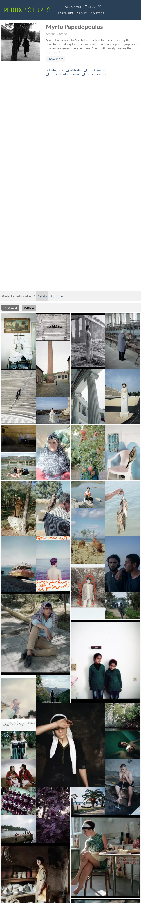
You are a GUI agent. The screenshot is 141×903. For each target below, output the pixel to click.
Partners (65, 13)
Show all (12, 307)
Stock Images (97, 70)
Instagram (120, 10)
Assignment (75, 7)
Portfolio (57, 296)
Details (42, 296)
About (82, 13)
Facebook (113, 10)
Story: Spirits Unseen (64, 74)
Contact (97, 13)
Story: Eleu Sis (96, 74)
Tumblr (134, 10)
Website (75, 70)
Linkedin (127, 10)
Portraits (29, 307)
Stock (94, 7)
